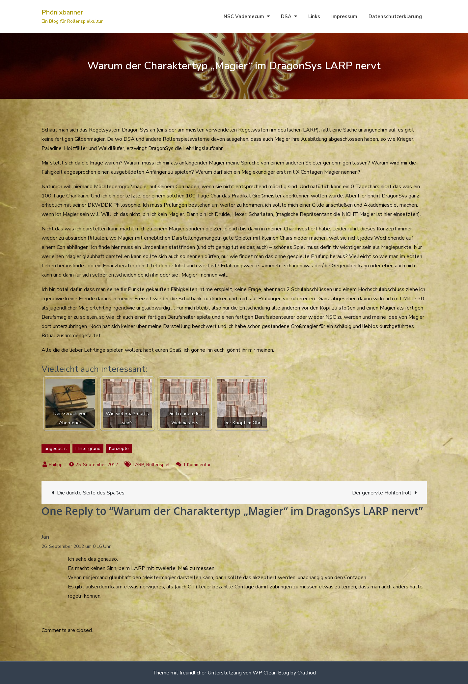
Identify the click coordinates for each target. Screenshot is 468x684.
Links (314, 16)
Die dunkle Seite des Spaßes (90, 492)
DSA (286, 16)
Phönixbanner (62, 12)
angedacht (55, 448)
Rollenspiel (158, 464)
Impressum (344, 16)
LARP (138, 464)
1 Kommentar (197, 464)
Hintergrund (87, 448)
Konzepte (119, 448)
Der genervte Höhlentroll (381, 492)
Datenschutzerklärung (395, 16)
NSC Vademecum (244, 16)
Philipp (56, 464)
